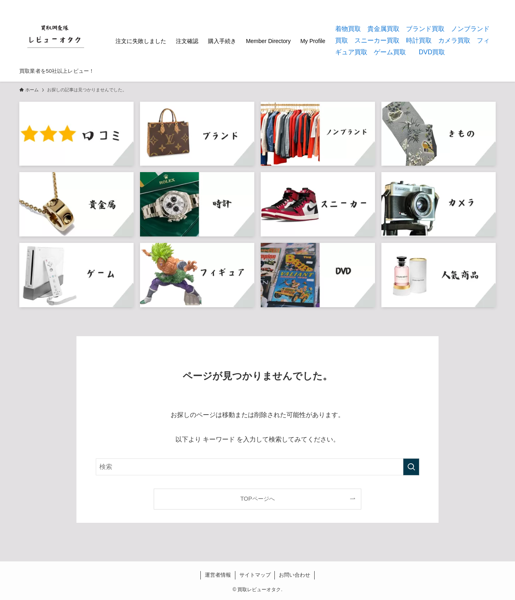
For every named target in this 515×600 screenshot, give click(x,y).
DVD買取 (432, 52)
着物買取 (348, 28)
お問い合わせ (294, 575)
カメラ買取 (454, 40)
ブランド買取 (425, 28)
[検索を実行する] (411, 466)
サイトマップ (255, 575)
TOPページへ (257, 498)
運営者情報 (218, 575)
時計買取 (419, 40)
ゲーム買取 (390, 52)
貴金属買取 (383, 28)
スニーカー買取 (377, 40)
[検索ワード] (257, 466)
